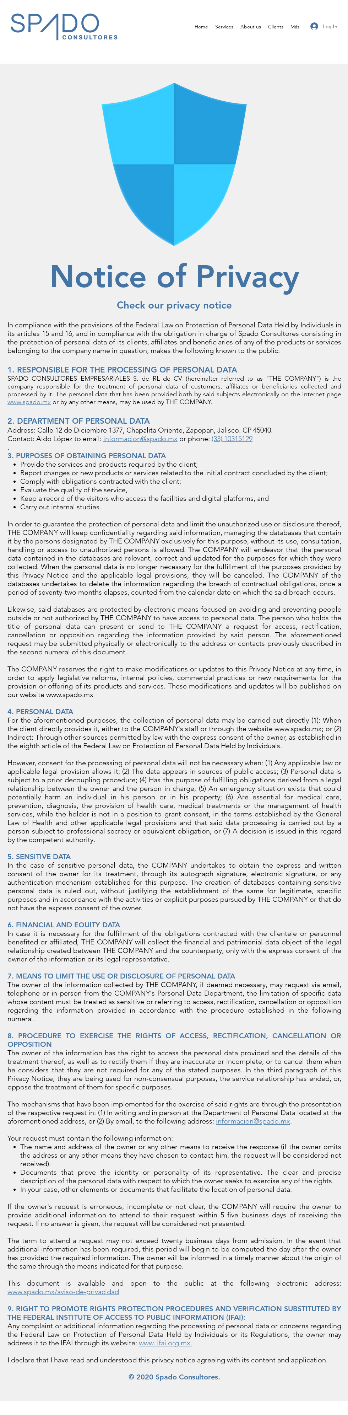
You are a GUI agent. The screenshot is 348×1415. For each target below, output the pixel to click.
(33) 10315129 (232, 438)
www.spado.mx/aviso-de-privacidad (63, 1291)
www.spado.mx (29, 402)
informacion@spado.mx (253, 1121)
